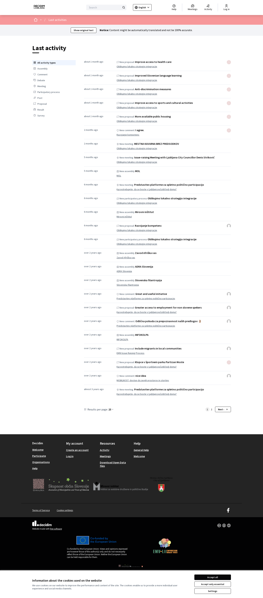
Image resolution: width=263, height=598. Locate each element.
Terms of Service (41, 510)
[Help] (174, 7)
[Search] (106, 7)
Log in (69, 456)
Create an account (77, 450)
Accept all (212, 577)
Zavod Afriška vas (145, 253)
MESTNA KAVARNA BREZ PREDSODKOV (156, 143)
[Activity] (208, 7)
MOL (137, 171)
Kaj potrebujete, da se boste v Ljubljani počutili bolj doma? (147, 189)
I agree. (139, 130)
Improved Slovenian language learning (158, 75)
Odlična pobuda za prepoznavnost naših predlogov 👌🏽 (168, 321)
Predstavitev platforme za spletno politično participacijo (169, 184)
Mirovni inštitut (144, 212)
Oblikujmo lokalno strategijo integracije (137, 66)
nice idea (140, 375)
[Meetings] (192, 7)
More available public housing (153, 116)
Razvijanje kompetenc (128, 134)
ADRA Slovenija (144, 266)
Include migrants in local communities (158, 348)
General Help (141, 450)
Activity (104, 450)
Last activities (57, 20)
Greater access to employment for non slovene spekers (168, 307)
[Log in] (226, 7)
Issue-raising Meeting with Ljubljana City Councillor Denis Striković (174, 157)
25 (111, 409)
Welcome (37, 449)
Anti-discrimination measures (153, 89)
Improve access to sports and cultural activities (164, 103)
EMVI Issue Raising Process (130, 353)
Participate (39, 456)
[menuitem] (54, 62)
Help (35, 468)
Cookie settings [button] (65, 510)
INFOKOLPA (141, 334)
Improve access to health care (153, 62)
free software (56, 528)
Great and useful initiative (151, 294)
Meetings (105, 456)
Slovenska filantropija (148, 280)
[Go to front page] (39, 7)
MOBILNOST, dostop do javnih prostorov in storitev (143, 380)
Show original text (83, 30)
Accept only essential (212, 584)
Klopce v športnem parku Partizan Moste (159, 362)
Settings (212, 591)
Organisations (41, 462)
